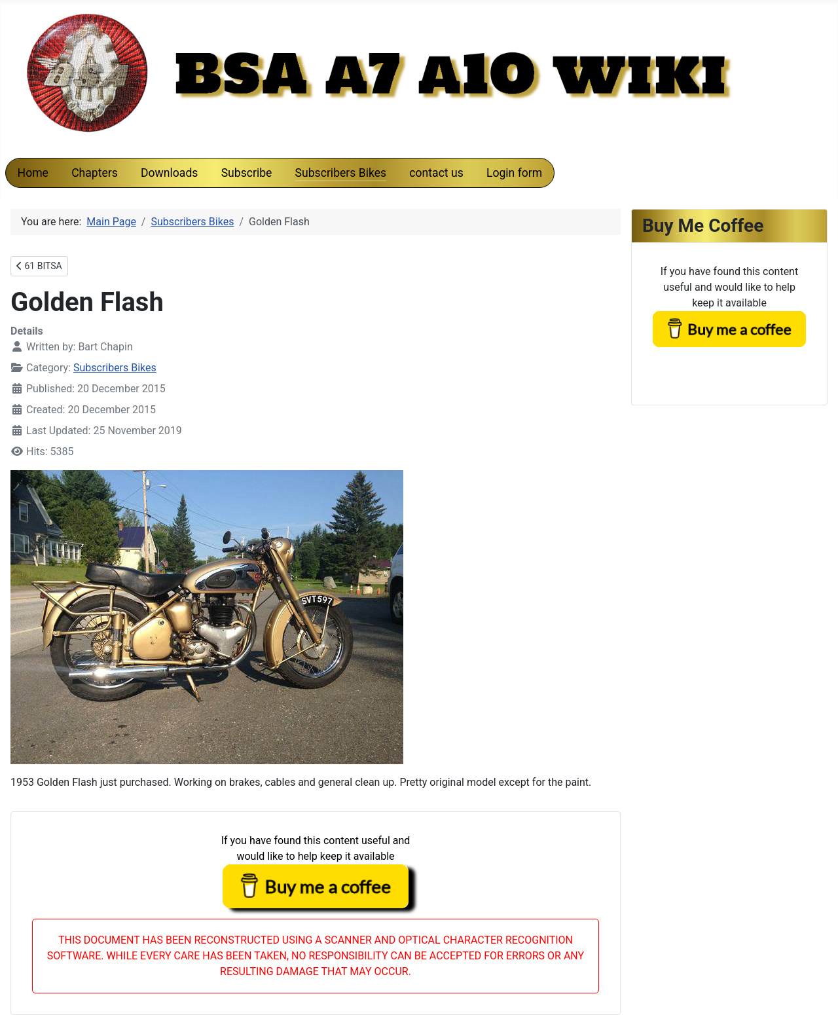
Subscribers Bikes (341, 172)
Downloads (169, 172)
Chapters (94, 172)
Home (33, 172)
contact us (436, 172)
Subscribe (246, 172)
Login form (514, 172)
